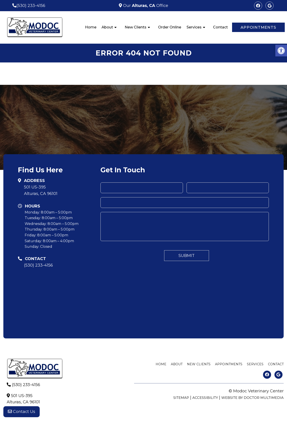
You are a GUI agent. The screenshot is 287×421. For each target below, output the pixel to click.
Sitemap (181, 397)
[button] (281, 50)
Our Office (145, 5)
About (107, 27)
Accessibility (205, 397)
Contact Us (21, 412)
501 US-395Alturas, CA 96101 (40, 190)
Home (90, 27)
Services (194, 27)
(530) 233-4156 (30, 5)
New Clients (135, 27)
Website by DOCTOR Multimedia (252, 397)
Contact (220, 27)
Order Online (169, 27)
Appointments (258, 27)
